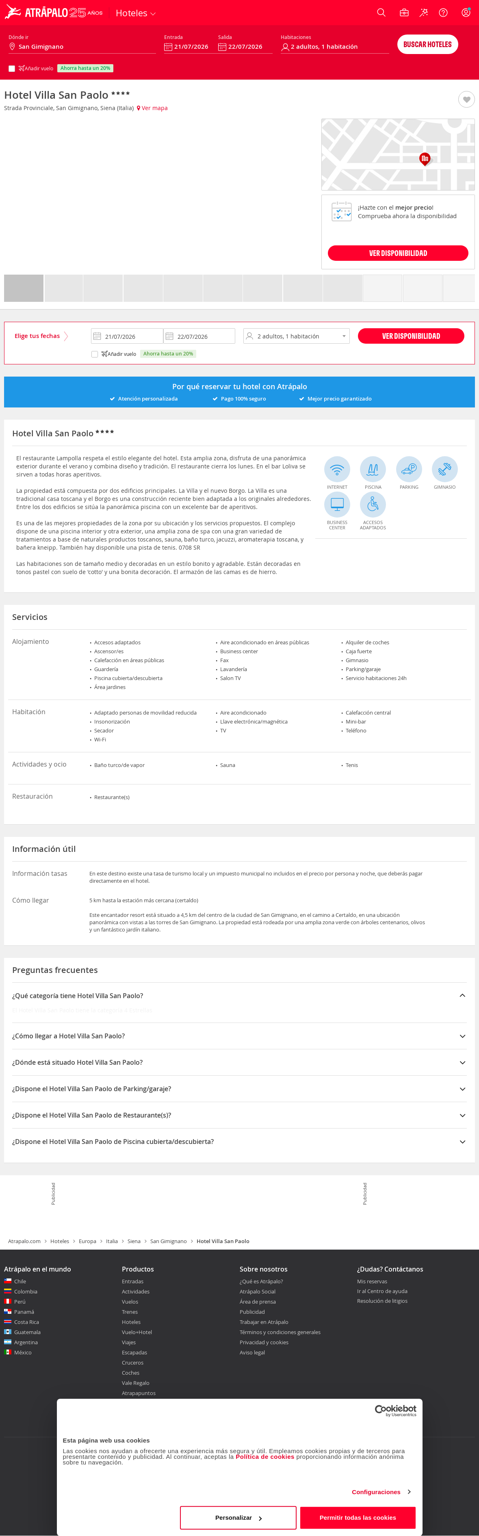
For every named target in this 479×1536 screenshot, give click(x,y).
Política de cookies (265, 1456)
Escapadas (134, 1352)
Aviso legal (252, 1352)
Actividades (136, 1291)
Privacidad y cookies (264, 1342)
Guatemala (27, 1332)
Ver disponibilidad (411, 336)
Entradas (132, 1281)
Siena (134, 1241)
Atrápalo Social (257, 1291)
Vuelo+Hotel (137, 1332)
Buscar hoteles (427, 44)
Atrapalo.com (24, 1241)
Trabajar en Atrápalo (264, 1322)
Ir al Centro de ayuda (382, 1291)
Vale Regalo (136, 1383)
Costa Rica (26, 1322)
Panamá (24, 1311)
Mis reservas (372, 1281)
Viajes (129, 1342)
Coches (130, 1372)
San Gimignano (168, 1241)
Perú (20, 1301)
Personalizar (238, 1517)
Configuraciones (376, 1491)
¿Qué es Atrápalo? (261, 1281)
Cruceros (132, 1362)
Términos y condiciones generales (280, 1332)
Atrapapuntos (139, 1393)
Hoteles (59, 1241)
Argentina (26, 1342)
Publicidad (252, 1311)
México (23, 1352)
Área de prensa (258, 1301)
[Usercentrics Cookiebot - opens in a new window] (380, 1411)
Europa (87, 1241)
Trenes (130, 1311)
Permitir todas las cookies (358, 1517)
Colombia (25, 1291)
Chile (20, 1281)
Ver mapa (152, 108)
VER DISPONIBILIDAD (398, 253)
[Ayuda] (443, 12)
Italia (112, 1241)
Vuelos (130, 1301)
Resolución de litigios (382, 1301)
